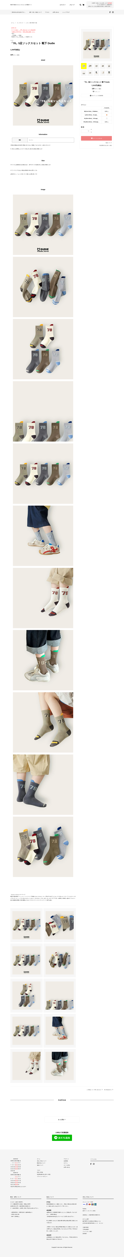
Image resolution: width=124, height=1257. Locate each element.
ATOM (41, 1172)
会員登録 (66, 1161)
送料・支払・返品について (35, 12)
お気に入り (96, 91)
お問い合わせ (56, 12)
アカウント (66, 1158)
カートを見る (67, 1165)
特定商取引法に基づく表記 (105, 145)
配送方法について (41, 1163)
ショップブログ (66, 12)
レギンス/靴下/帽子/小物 (31, 22)
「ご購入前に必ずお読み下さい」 (18, 12)
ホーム (12, 22)
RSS (38, 1172)
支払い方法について (41, 1161)
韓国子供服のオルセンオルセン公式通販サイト (21, 4)
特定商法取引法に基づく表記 (43, 1174)
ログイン (66, 1163)
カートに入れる (96, 138)
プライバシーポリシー (42, 1176)
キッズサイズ (20, 22)
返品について (109, 142)
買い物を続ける (109, 1089)
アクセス (47, 12)
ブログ (38, 1170)
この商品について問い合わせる (94, 1089)
